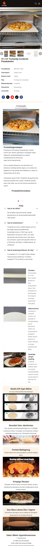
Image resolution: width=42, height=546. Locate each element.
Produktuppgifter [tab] (21, 106)
